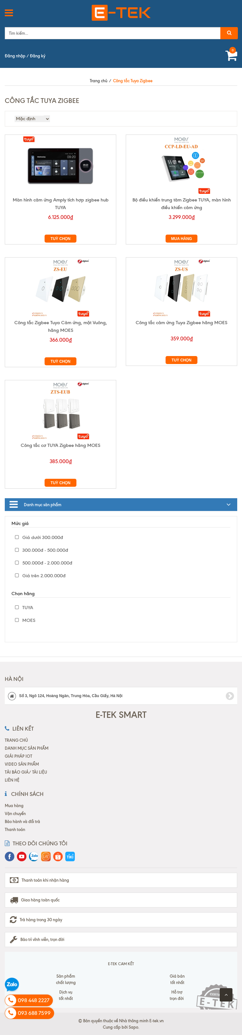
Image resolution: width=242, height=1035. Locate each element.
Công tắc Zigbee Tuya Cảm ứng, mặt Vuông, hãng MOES (60, 326)
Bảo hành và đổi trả (22, 821)
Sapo (133, 1027)
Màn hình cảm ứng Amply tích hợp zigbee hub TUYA (61, 203)
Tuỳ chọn (60, 239)
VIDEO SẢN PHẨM (22, 764)
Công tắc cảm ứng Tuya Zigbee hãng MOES (181, 322)
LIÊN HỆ (12, 780)
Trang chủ (98, 80)
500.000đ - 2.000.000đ (43, 563)
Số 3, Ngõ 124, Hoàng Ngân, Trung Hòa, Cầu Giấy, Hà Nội (121, 696)
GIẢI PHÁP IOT (18, 756)
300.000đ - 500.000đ (41, 550)
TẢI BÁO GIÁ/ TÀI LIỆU (26, 772)
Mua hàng (181, 239)
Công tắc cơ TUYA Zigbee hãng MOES (60, 445)
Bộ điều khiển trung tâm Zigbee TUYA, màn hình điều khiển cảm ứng (181, 203)
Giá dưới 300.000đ (39, 537)
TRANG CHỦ (16, 740)
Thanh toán (15, 829)
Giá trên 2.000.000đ (40, 576)
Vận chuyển (15, 813)
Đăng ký (37, 55)
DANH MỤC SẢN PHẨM (26, 748)
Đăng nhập (15, 55)
